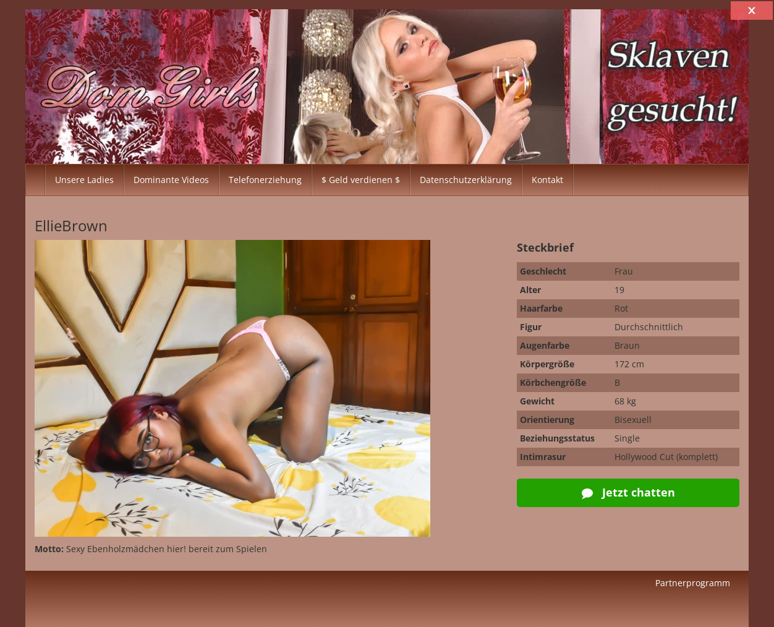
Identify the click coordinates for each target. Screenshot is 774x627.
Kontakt (547, 180)
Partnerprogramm (692, 583)
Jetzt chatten (628, 492)
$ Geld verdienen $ (360, 180)
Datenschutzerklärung (466, 180)
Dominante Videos (171, 180)
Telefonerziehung (265, 180)
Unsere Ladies (84, 180)
